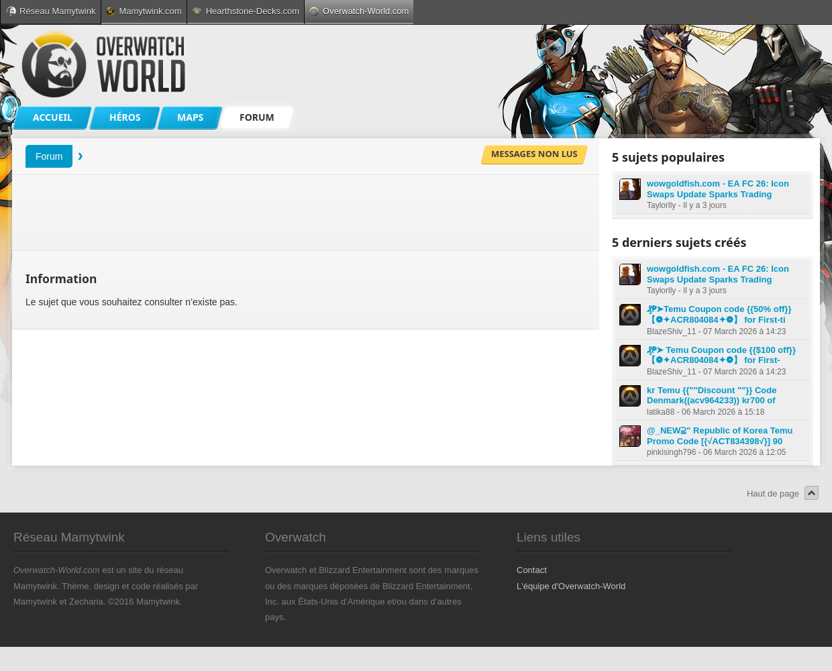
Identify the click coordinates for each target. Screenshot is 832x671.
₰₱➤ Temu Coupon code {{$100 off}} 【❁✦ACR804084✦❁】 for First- (721, 355)
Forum (49, 156)
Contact (532, 570)
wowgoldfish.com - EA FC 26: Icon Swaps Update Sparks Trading (718, 188)
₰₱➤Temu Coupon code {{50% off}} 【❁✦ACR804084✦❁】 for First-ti (719, 314)
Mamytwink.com (143, 11)
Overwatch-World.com (359, 11)
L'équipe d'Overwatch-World (571, 586)
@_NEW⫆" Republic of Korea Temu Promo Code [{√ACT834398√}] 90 (720, 435)
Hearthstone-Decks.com (245, 11)
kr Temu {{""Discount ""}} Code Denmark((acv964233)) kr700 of (711, 395)
